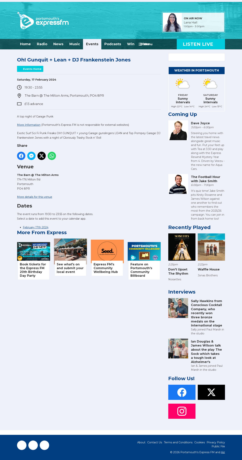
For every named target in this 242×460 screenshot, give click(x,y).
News (58, 44)
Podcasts (112, 44)
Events (92, 44)
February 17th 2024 (35, 227)
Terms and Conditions (178, 442)
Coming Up (182, 114)
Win (130, 44)
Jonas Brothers (208, 275)
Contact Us (154, 442)
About (141, 442)
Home (25, 44)
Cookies (199, 442)
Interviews (181, 292)
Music (74, 44)
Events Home (32, 68)
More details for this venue (34, 197)
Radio (42, 44)
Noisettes (174, 279)
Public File (218, 446)
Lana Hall (190, 22)
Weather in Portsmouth (196, 70)
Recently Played (189, 227)
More (145, 44)
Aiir (223, 452)
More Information (28, 125)
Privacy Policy (216, 442)
